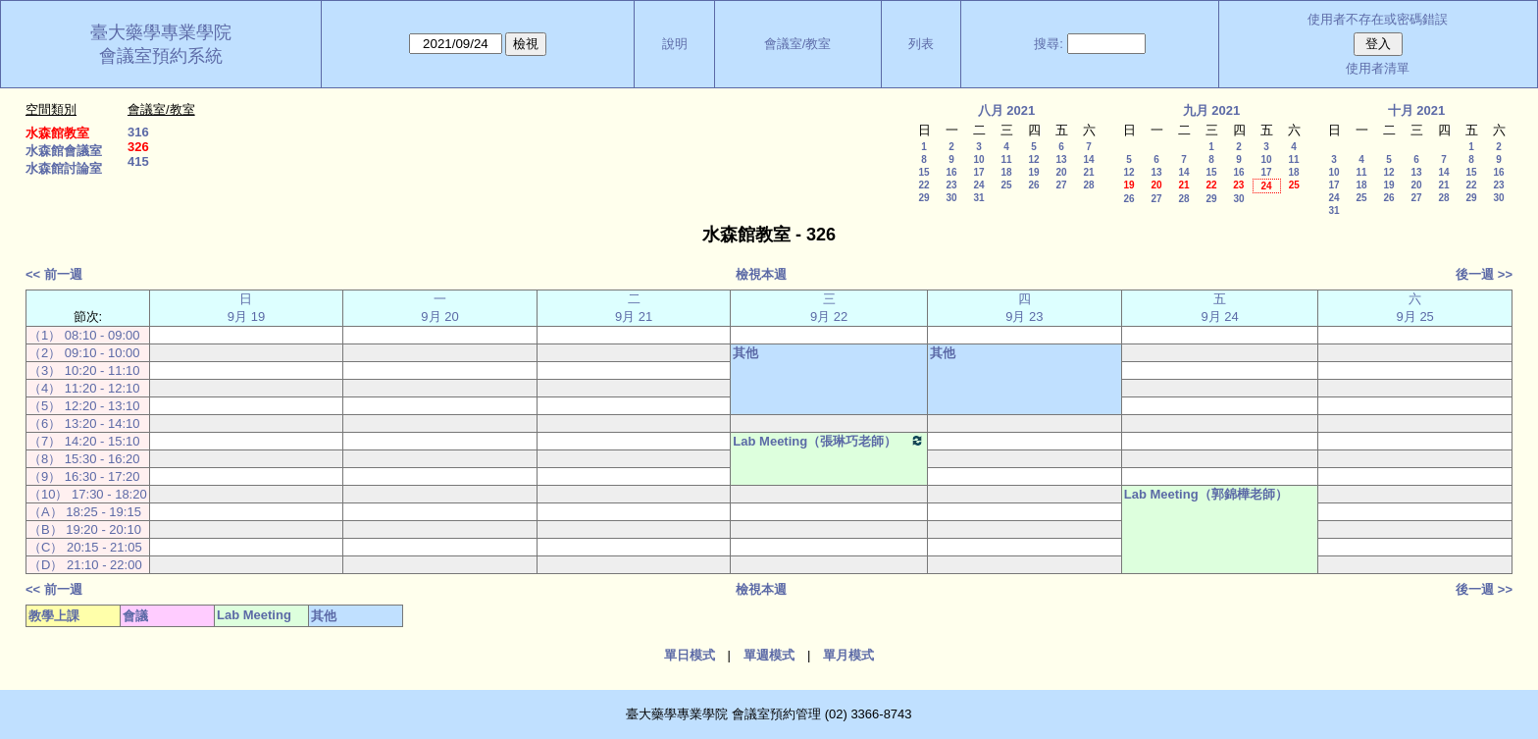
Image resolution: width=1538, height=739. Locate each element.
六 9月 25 (1415, 307)
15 (923, 172)
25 (1005, 185)
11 (1005, 159)
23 (951, 185)
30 (951, 197)
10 (978, 159)
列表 (921, 43)
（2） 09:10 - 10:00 (83, 352)
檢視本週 (761, 274)
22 (923, 185)
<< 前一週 (54, 274)
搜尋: (1048, 43)
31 (978, 197)
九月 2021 (1212, 110)
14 (1088, 159)
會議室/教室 (798, 43)
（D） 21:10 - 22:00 (85, 564)
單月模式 (848, 655)
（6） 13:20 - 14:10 (83, 423)
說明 (675, 43)
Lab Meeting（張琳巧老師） (829, 441)
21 (1088, 172)
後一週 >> (1484, 274)
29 (923, 197)
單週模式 (769, 655)
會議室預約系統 (161, 56)
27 (1060, 185)
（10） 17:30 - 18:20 (87, 494)
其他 (745, 352)
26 (1033, 185)
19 (1033, 172)
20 (1060, 172)
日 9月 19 (246, 307)
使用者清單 (1378, 68)
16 (951, 172)
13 (1060, 159)
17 (978, 172)
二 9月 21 (633, 307)
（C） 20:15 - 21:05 (85, 547)
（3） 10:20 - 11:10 (83, 370)
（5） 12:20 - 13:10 (83, 405)
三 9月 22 (828, 307)
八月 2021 (1007, 110)
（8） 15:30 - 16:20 (83, 458)
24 (978, 185)
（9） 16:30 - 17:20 (83, 476)
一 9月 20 (439, 307)
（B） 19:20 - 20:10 (84, 529)
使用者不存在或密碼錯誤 (1377, 19)
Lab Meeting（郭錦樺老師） (1206, 494)
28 (1088, 185)
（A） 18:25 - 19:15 (84, 511)
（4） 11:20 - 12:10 (83, 388)
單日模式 (689, 655)
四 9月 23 (1024, 307)
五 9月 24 (1219, 307)
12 (1033, 159)
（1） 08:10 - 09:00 (83, 335)
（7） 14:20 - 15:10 (83, 441)
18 (1005, 172)
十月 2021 (1417, 110)
